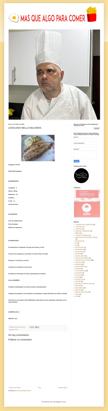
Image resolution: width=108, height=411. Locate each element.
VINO (76, 296)
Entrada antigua (62, 387)
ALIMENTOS (78, 229)
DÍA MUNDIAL (79, 249)
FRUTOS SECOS (80, 256)
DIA (76, 243)
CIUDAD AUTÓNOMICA (82, 235)
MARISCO (78, 264)
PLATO (16, 329)
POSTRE (77, 281)
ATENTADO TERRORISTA (82, 231)
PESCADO (78, 275)
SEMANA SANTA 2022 (81, 292)
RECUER (78, 285)
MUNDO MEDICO (80, 266)
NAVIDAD (78, 268)
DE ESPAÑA (78, 241)
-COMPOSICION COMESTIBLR (84, 224)
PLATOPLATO (79, 279)
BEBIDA (77, 233)
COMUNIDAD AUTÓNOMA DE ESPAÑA (86, 237)
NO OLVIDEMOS (80, 271)
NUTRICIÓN (78, 273)
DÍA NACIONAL (79, 247)
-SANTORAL (78, 227)
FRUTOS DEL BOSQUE (82, 258)
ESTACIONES (79, 251)
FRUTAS (77, 254)
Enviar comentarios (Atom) (23, 390)
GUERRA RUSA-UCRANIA (82, 260)
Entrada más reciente (15, 387)
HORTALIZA (78, 262)
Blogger (64, 402)
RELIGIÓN (78, 290)
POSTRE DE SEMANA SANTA (83, 283)
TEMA (77, 294)
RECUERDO (78, 288)
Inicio (39, 387)
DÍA (76, 245)
